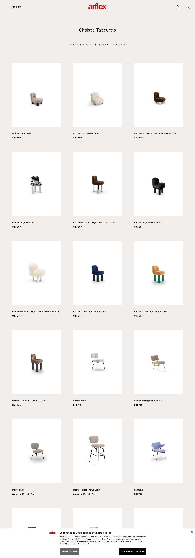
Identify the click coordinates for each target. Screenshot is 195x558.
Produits (16, 6)
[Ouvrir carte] (6, 7)
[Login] (177, 7)
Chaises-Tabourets (77, 44)
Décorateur (119, 44)
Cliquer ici (93, 541)
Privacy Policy (129, 541)
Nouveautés (102, 44)
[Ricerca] (188, 7)
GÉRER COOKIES (69, 552)
